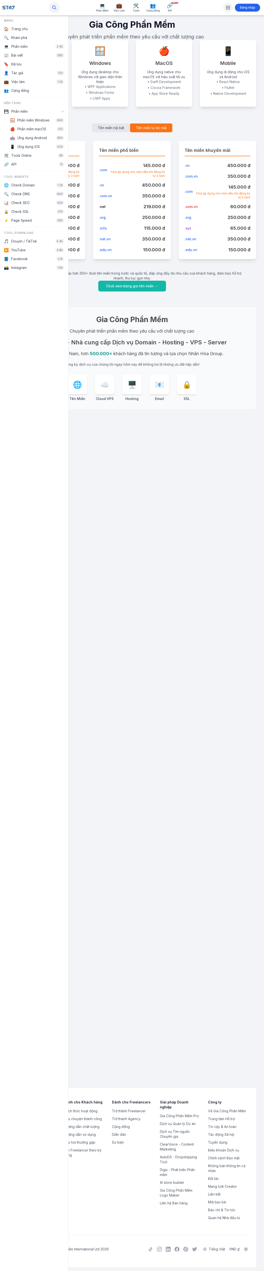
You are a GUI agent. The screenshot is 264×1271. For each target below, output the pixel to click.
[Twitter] (194, 1249)
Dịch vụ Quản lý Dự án (178, 1125)
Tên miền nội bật (111, 128)
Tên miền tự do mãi (151, 128)
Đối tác (213, 1180)
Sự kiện (118, 1143)
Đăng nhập (247, 7)
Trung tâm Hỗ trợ (221, 1120)
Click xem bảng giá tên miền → (132, 286)
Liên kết (214, 1195)
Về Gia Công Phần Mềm (227, 1112)
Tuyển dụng (217, 1143)
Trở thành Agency (126, 1120)
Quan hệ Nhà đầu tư (224, 1219)
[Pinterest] (185, 1249)
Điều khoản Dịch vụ (223, 1151)
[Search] (54, 7)
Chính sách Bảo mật (224, 1159)
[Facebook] (177, 1249)
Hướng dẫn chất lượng (81, 1128)
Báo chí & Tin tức (221, 1211)
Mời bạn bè (217, 1203)
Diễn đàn (119, 1136)
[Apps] (228, 7)
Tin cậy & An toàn (222, 1128)
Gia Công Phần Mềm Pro (179, 1117)
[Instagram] (159, 1249)
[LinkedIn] (168, 1249)
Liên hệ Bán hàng (173, 1204)
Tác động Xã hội (221, 1136)
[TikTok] (150, 1249)
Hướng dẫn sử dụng (80, 1136)
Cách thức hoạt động (81, 1112)
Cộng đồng (121, 1128)
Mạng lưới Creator (222, 1188)
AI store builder (172, 1184)
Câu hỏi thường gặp (79, 1143)
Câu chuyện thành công (83, 1120)
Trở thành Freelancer (129, 1112)
